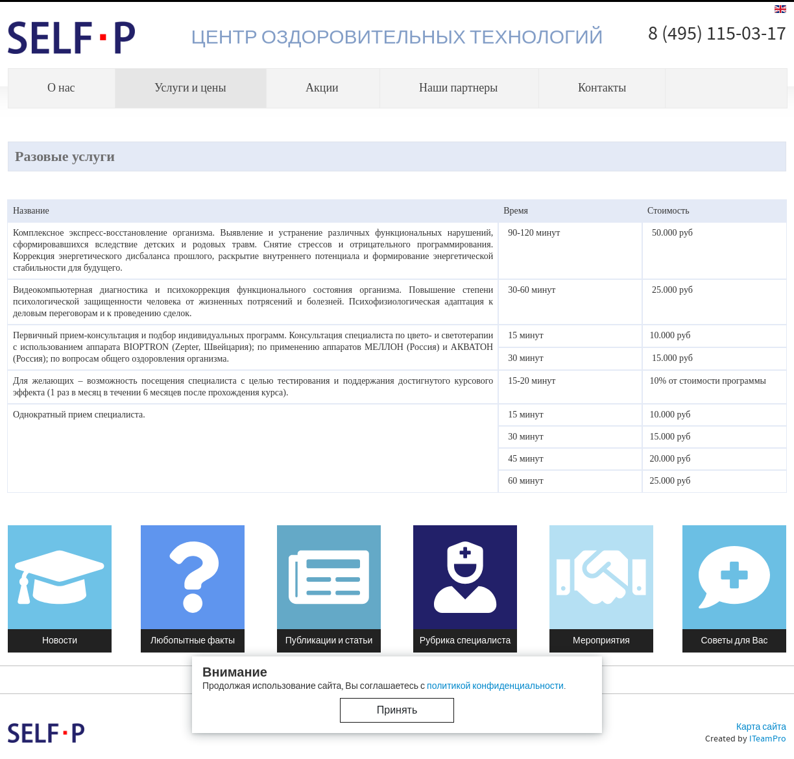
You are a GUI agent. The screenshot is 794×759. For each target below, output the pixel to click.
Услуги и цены (190, 88)
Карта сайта (761, 727)
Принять (397, 710)
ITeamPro (767, 739)
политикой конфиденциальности (495, 686)
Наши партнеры (458, 88)
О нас (61, 88)
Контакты (602, 88)
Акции (322, 88)
